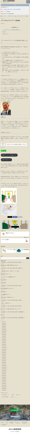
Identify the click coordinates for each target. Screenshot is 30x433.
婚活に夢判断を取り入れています (7, 288)
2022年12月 (4, 385)
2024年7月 (4, 354)
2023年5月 (4, 377)
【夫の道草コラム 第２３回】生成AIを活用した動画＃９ (11, 285)
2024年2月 (4, 362)
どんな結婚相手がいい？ (5, 294)
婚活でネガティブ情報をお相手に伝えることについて (11, 308)
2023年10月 (4, 368)
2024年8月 (4, 352)
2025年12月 (4, 329)
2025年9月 (4, 332)
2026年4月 (4, 324)
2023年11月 (4, 367)
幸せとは (2, 314)
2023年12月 (4, 365)
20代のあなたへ (4, 291)
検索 (2, 256)
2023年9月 (4, 370)
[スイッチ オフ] (28, 1)
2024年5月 (4, 357)
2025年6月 (4, 337)
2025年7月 (4, 336)
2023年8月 (4, 372)
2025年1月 (4, 344)
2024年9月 (4, 350)
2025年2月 (4, 342)
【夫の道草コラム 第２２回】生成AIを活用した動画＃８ (11, 300)
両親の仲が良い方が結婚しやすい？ (7, 297)
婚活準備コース (4, 7)
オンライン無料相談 (5, 11)
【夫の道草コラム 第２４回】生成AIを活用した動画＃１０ (12, 268)
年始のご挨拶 (3, 279)
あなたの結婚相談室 (16, 431)
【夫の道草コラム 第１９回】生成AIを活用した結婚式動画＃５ (13, 317)
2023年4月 (4, 378)
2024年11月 (4, 347)
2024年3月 (4, 360)
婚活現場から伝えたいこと (6, 273)
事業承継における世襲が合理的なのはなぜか (9, 265)
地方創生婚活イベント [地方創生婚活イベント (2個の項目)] (5, 394)
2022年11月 (4, 386)
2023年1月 (4, 383)
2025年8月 (4, 334)
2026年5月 (4, 323)
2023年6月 (4, 375)
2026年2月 (4, 326)
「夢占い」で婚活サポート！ (6, 303)
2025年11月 (4, 331)
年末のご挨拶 (3, 282)
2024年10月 (4, 349)
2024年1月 (4, 363)
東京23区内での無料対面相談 (7, 13)
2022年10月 (4, 388)
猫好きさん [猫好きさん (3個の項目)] (18, 394)
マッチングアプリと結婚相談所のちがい (8, 276)
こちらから (15, 410)
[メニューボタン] (1, 1)
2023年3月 (4, 380)
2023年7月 (4, 373)
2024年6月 (4, 355)
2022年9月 (4, 390)
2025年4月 (4, 341)
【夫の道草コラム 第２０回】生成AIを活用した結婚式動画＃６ (13, 311)
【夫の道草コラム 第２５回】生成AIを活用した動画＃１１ (12, 262)
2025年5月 (4, 339)
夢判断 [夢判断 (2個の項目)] (13, 394)
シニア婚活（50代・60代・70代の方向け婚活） (11, 9)
